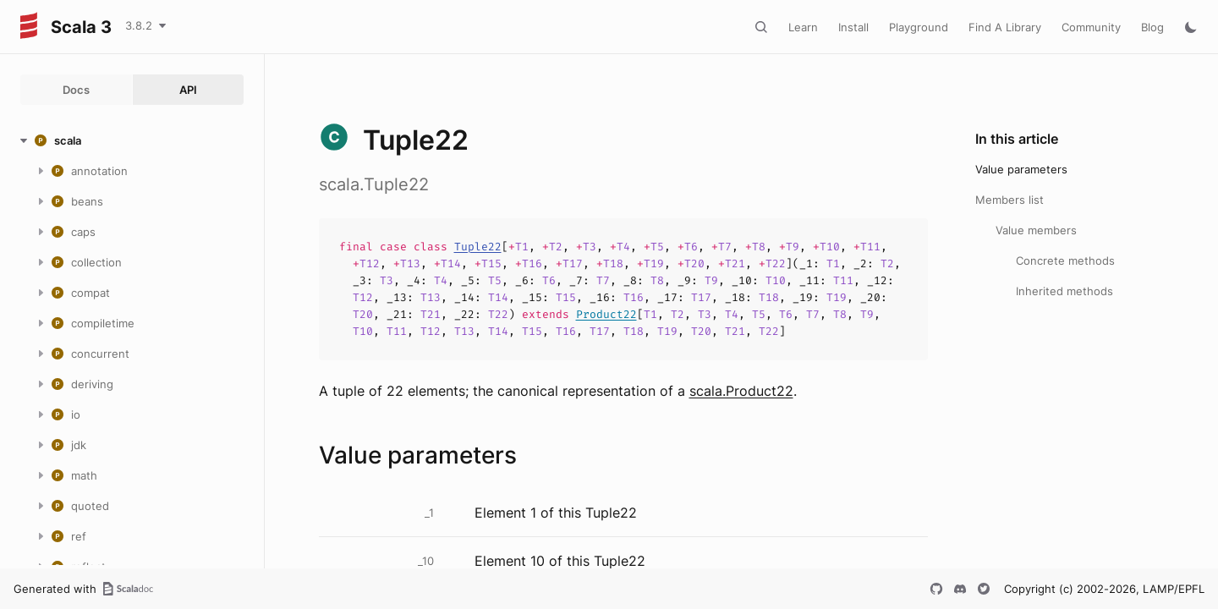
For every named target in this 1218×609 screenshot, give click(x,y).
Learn (803, 27)
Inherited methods (1064, 291)
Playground (918, 27)
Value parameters (1021, 169)
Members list (1009, 199)
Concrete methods (1065, 260)
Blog (1152, 27)
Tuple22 (478, 246)
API (188, 89)
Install (853, 27)
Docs (76, 89)
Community (1091, 27)
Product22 (606, 314)
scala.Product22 (741, 390)
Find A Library (1004, 27)
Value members (1036, 230)
